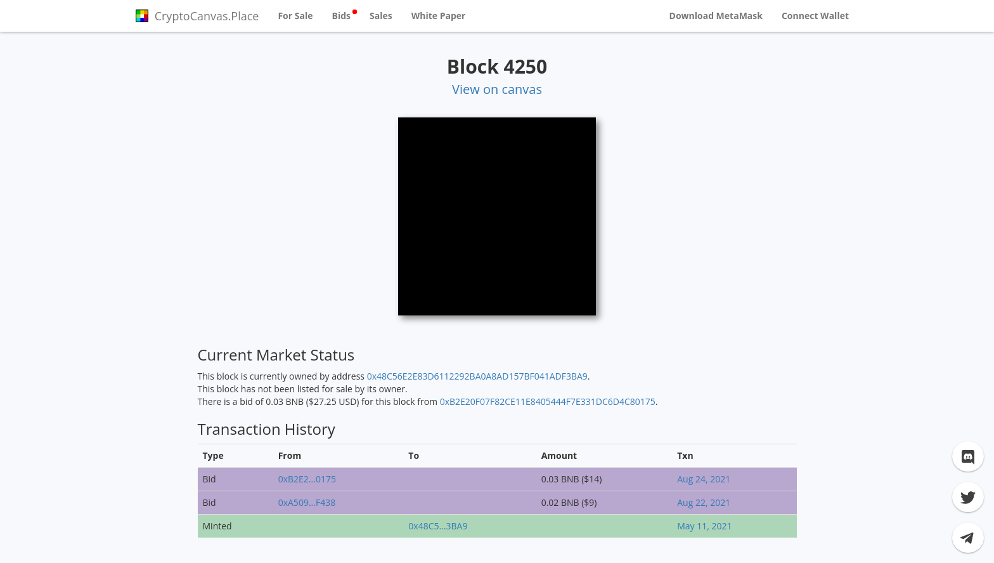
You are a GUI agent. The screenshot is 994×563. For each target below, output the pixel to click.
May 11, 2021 (704, 526)
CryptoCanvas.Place (197, 15)
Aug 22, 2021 (703, 502)
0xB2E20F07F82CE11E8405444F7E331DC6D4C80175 (547, 401)
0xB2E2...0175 (307, 479)
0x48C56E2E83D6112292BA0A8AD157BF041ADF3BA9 (477, 376)
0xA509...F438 (306, 502)
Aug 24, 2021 (703, 479)
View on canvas (497, 89)
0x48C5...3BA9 (437, 526)
